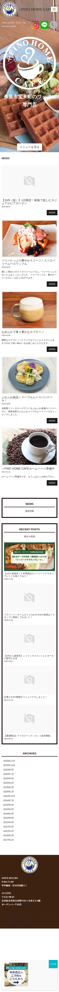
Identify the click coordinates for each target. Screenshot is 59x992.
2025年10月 (9, 765)
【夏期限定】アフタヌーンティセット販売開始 (27, 735)
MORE (52, 212)
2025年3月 (8, 787)
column (47, 918)
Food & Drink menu (10, 917)
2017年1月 (8, 840)
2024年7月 (8, 800)
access (10, 922)
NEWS (29, 504)
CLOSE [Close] (53, 964)
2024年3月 (8, 813)
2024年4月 (8, 809)
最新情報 (29, 511)
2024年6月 (8, 805)
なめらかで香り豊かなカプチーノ (23, 332)
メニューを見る (29, 147)
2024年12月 (9, 796)
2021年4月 (8, 822)
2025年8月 (8, 769)
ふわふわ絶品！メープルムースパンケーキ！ (27, 399)
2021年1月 (8, 831)
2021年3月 (8, 826)
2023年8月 (8, 818)
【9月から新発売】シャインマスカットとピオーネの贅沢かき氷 (29, 657)
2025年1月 (8, 791)
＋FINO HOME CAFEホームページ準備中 (28, 468)
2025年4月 (8, 783)
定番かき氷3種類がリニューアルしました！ (25, 697)
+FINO (29, 922)
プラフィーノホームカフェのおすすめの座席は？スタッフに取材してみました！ (29, 615)
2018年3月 (8, 835)
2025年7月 (8, 774)
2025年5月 (8, 778)
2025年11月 (9, 761)
